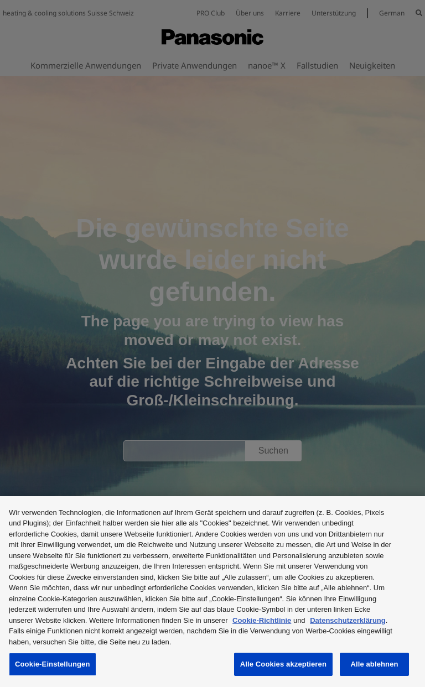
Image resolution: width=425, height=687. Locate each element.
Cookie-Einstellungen (52, 664)
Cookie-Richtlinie (261, 620)
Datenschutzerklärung (348, 620)
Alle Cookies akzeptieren (283, 664)
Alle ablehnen (374, 664)
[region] (212, 591)
